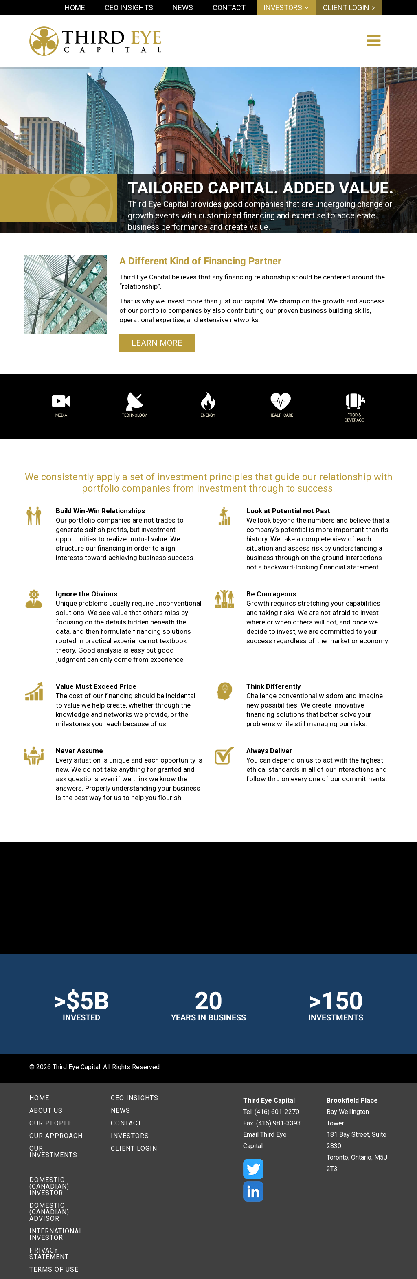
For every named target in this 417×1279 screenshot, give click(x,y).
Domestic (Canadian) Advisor (49, 1212)
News (183, 7)
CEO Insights (129, 7)
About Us (46, 1110)
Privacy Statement (49, 1253)
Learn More (157, 343)
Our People (50, 1123)
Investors (282, 7)
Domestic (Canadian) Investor (49, 1186)
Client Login (346, 7)
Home (75, 7)
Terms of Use (54, 1269)
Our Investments (53, 1152)
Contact (229, 7)
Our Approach (56, 1136)
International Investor (56, 1234)
